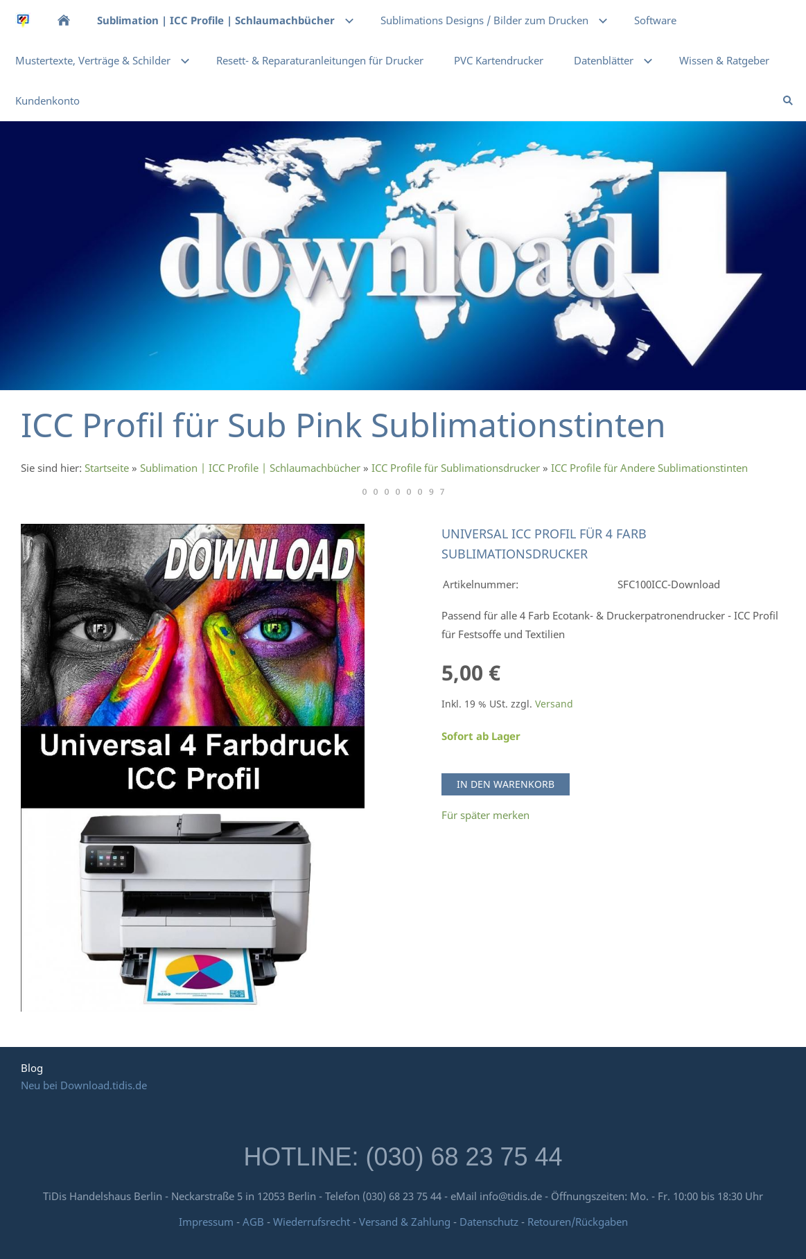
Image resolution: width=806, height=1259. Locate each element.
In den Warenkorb (505, 784)
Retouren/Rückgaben (577, 1222)
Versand (554, 704)
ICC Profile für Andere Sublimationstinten (649, 468)
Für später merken (485, 815)
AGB (253, 1222)
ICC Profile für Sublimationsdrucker (455, 468)
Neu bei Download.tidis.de (84, 1085)
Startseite (107, 468)
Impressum (206, 1222)
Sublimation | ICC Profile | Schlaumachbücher (250, 468)
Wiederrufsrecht (311, 1222)
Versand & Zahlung (406, 1222)
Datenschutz (488, 1222)
